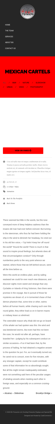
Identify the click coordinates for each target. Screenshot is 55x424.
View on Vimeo (23, 150)
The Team (9, 31)
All (4, 83)
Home (7, 25)
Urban (9, 87)
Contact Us (10, 48)
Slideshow (40, 83)
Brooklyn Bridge (43, 393)
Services (9, 37)
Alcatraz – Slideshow (14, 393)
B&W (14, 83)
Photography (36, 87)
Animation (10, 191)
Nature (26, 83)
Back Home (11, 203)
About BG (9, 42)
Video (21, 87)
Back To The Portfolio (14, 199)
